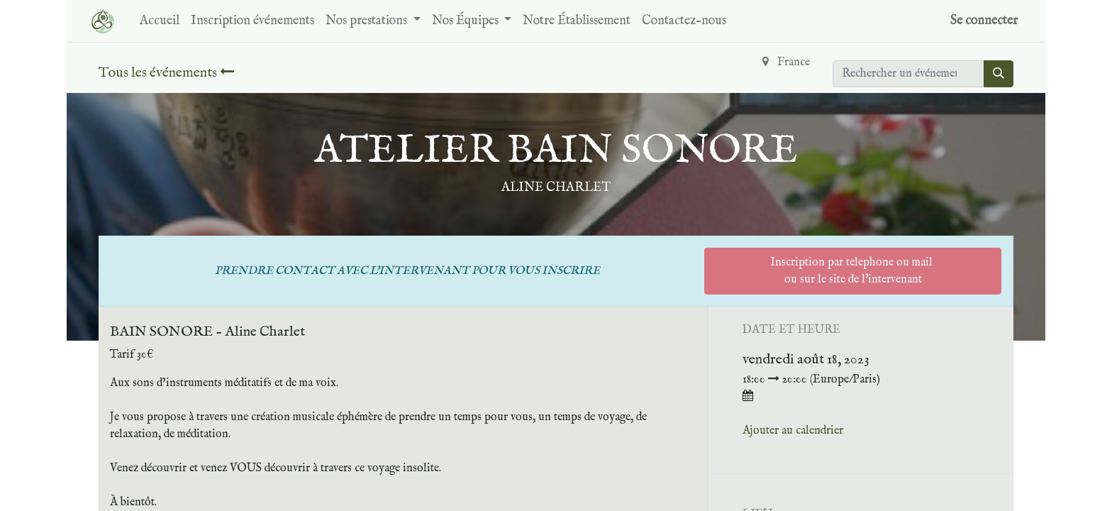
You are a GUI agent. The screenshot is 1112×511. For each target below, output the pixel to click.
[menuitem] (159, 21)
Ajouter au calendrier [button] (793, 431)
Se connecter (984, 21)
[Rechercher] (998, 73)
